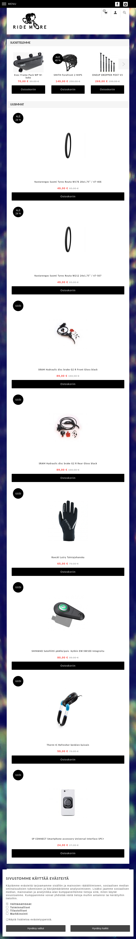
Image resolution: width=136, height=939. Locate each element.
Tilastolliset (18, 910)
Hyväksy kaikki (100, 928)
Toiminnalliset (20, 907)
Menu (9, 3)
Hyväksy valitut (35, 928)
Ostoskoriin (28, 89)
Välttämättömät (21, 904)
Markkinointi (19, 913)
